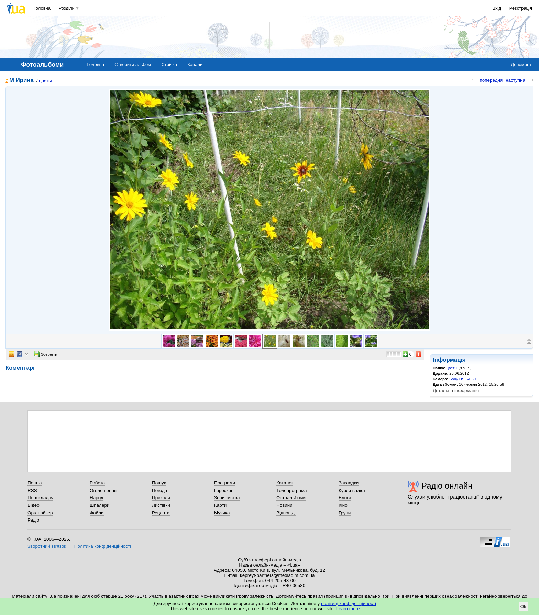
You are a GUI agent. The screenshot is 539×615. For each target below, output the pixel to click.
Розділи (67, 8)
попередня (491, 80)
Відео (34, 505)
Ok (523, 606)
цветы (45, 80)
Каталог (284, 482)
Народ (96, 497)
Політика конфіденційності (102, 546)
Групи (345, 512)
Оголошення (103, 490)
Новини (284, 505)
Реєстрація (520, 8)
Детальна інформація (456, 390)
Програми (224, 482)
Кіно (343, 505)
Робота (97, 482)
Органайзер (40, 512)
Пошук (159, 482)
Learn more (348, 608)
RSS (32, 490)
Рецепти (161, 512)
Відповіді (286, 512)
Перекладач (40, 497)
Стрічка (169, 64)
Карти (220, 505)
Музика (222, 512)
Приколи (161, 497)
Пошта (35, 482)
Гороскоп (223, 490)
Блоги (345, 497)
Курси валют (352, 490)
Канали (194, 64)
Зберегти (45, 354)
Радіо (33, 520)
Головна (42, 8)
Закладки (349, 482)
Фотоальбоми (291, 497)
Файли (97, 512)
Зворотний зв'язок (47, 546)
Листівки (161, 505)
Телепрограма (291, 490)
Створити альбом (132, 64)
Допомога (521, 64)
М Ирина (21, 80)
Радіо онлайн (447, 485)
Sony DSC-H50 (462, 379)
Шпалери (99, 505)
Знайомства (227, 497)
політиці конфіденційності (348, 603)
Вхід (497, 8)
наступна (515, 80)
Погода (159, 490)
